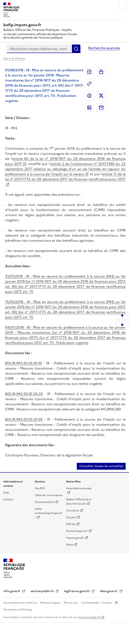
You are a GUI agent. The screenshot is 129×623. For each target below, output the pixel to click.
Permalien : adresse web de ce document (89, 83)
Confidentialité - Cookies (96, 603)
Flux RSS (40, 488)
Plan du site (71, 603)
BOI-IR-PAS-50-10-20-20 (24, 393)
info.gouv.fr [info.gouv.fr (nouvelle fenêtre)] (12, 591)
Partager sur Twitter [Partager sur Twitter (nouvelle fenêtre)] (101, 95)
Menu (123, 6)
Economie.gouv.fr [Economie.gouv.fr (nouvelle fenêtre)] (77, 531)
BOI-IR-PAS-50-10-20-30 (24, 419)
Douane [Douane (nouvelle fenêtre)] (71, 517)
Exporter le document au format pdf (89, 72)
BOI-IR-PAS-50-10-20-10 (23, 363)
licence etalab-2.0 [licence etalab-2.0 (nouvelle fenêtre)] (89, 617)
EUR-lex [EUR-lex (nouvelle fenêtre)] (71, 524)
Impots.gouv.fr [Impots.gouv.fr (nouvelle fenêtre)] (75, 538)
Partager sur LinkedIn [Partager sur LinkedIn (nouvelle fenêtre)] (89, 107)
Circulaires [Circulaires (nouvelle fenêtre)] (72, 510)
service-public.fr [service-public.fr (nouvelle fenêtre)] (43, 591)
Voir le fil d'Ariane (14, 58)
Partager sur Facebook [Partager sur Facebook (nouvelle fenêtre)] (89, 95)
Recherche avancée (104, 47)
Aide (6, 493)
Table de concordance (49, 495)
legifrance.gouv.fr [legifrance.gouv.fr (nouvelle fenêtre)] (77, 591)
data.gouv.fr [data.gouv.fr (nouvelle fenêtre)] (109, 591)
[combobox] (39, 49)
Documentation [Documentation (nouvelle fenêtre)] (44, 502)
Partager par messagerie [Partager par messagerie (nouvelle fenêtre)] (101, 107)
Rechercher (76, 49)
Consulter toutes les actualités (101, 466)
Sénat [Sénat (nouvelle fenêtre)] (69, 545)
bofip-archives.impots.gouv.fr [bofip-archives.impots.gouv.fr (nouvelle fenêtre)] (48, 513)
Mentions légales (50, 603)
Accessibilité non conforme (20, 603)
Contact (8, 499)
